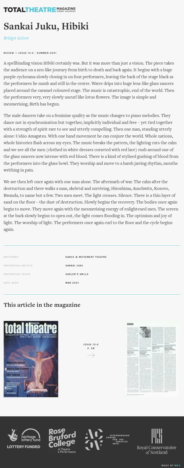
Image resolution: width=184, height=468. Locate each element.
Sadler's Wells (77, 274)
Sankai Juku (74, 265)
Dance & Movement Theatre (86, 257)
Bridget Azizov (16, 38)
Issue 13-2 (26, 53)
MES (177, 465)
